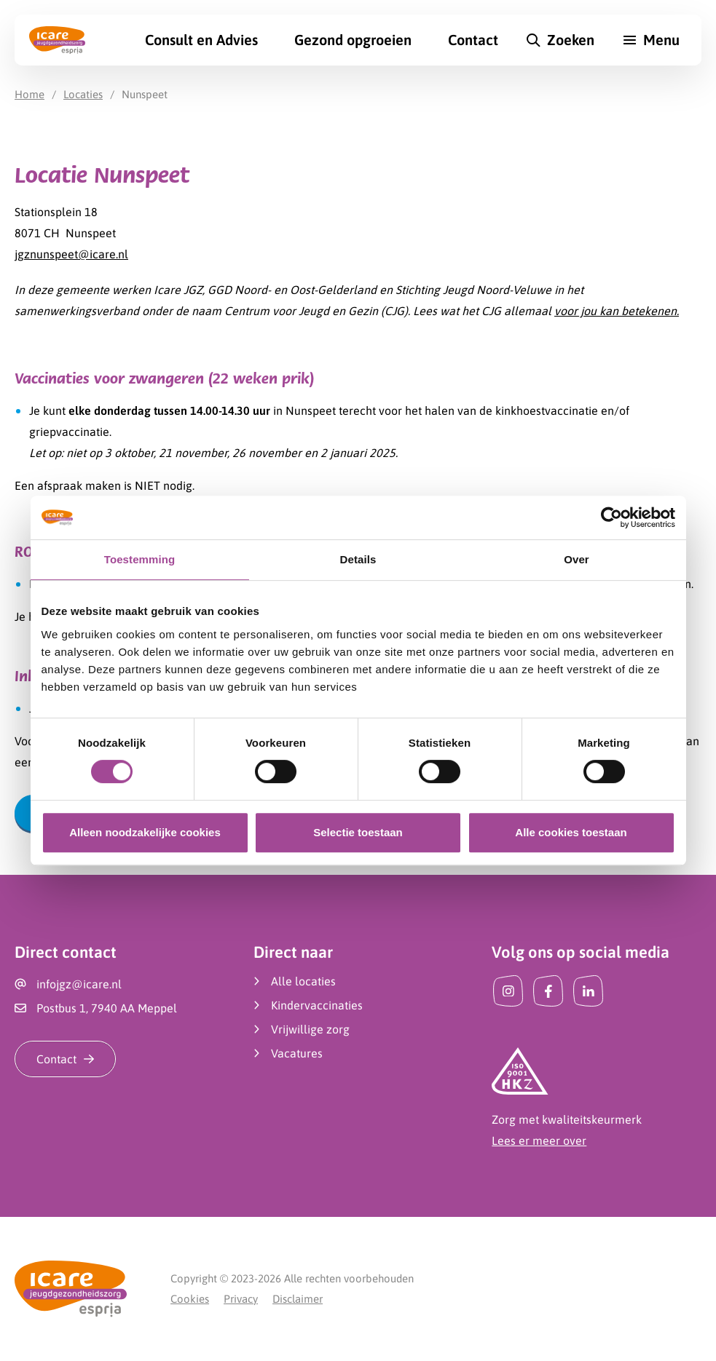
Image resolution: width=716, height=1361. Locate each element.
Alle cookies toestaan (570, 832)
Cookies (189, 1299)
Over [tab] (576, 559)
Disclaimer (297, 1299)
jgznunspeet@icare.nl (71, 254)
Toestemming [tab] (140, 559)
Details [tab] (358, 559)
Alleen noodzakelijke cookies (145, 832)
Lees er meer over (539, 1140)
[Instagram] (508, 991)
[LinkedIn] (588, 991)
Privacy (241, 1299)
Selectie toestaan (358, 832)
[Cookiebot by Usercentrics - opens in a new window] (611, 517)
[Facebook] (548, 991)
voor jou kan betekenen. (616, 310)
